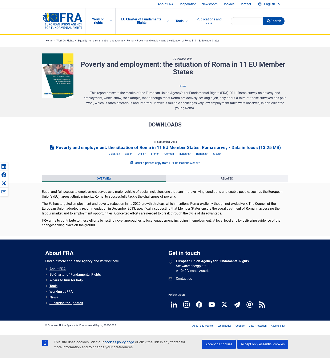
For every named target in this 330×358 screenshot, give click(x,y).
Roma (130, 40)
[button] (4, 166)
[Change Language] (269, 4)
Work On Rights (65, 40)
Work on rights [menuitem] (98, 21)
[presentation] (104, 178)
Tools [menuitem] (180, 21)
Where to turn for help (66, 280)
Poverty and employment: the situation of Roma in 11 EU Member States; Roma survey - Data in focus (165, 147)
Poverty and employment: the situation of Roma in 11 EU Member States (178, 40)
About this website (202, 325)
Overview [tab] (104, 178)
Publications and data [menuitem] (209, 21)
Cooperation (187, 4)
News (53, 297)
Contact (245, 4)
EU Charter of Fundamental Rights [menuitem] (141, 21)
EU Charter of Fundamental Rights (75, 275)
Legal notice (224, 325)
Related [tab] (227, 178)
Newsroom (210, 4)
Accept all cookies (218, 344)
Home (48, 40)
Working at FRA (61, 292)
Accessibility (278, 325)
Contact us (184, 279)
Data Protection (258, 325)
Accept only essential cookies (263, 344)
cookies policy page (119, 342)
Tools (53, 286)
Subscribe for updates (66, 303)
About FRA (165, 4)
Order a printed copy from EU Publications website (165, 163)
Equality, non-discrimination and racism (100, 40)
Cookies (228, 4)
